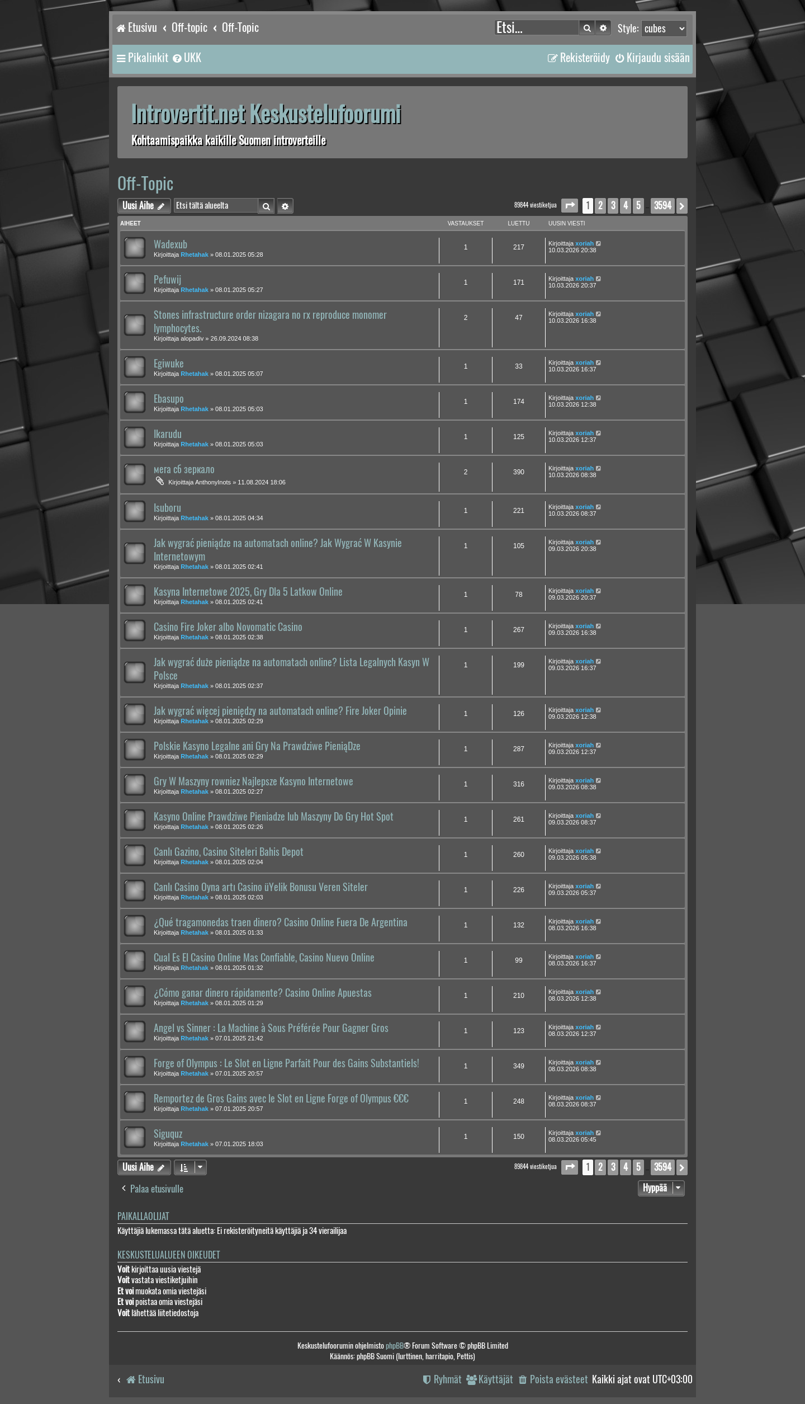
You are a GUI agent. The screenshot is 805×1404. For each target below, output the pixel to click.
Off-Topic (145, 183)
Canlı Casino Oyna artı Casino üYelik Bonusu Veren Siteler (261, 887)
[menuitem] (186, 57)
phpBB (395, 1345)
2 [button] (600, 205)
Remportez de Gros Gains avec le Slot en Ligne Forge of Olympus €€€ (281, 1098)
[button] (569, 206)
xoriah (584, 243)
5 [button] (638, 205)
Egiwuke (169, 363)
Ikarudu (168, 434)
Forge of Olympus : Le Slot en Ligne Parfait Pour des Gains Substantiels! (286, 1063)
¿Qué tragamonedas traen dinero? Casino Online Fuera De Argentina (281, 922)
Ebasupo (169, 399)
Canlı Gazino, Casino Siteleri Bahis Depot (229, 852)
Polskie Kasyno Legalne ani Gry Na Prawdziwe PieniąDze (257, 746)
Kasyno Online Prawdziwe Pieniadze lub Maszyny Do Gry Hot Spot (274, 816)
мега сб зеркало (184, 469)
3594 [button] (662, 205)
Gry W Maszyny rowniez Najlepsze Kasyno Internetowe (253, 781)
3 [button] (613, 205)
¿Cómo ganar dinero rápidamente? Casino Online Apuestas (263, 993)
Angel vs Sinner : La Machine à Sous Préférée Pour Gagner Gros (271, 1028)
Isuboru (167, 508)
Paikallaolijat (143, 1216)
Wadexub (170, 244)
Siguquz (168, 1134)
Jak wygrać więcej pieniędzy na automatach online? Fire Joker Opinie (280, 711)
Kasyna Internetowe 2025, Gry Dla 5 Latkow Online (248, 592)
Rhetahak (195, 254)
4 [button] (625, 205)
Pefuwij (167, 279)
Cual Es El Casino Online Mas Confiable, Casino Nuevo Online (264, 957)
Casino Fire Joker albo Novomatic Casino (228, 627)
